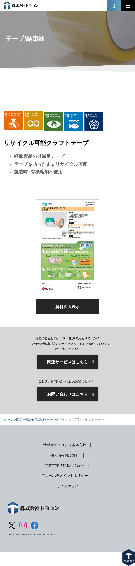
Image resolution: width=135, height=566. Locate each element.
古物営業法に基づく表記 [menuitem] (64, 465)
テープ (51, 420)
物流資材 (37, 420)
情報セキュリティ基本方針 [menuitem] (64, 445)
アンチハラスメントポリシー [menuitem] (65, 476)
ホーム (9, 420)
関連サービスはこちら (67, 362)
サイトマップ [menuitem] (67, 486)
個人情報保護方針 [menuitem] (64, 455)
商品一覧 (22, 420)
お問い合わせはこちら (67, 394)
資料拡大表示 (67, 307)
